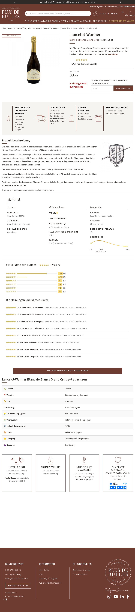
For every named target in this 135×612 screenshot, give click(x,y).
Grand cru (69, 401)
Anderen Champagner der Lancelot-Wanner (67, 370)
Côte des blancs (72, 395)
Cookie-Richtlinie (80, 574)
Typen (64, 21)
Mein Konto (44, 570)
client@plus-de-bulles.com (16, 578)
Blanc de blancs (71, 413)
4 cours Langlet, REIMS (14, 596)
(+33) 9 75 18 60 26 (13, 570)
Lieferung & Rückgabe (48, 578)
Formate (74, 21)
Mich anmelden (123, 88)
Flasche (68, 388)
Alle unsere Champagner (38, 21)
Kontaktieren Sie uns (18, 585)
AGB (41, 574)
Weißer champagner (73, 432)
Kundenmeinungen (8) (84, 64)
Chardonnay (70, 445)
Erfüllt (67, 426)
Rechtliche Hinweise (81, 570)
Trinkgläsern (100, 21)
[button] (5, 599)
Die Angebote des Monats (121, 21)
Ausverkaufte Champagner (50, 582)
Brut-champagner (72, 407)
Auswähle (86, 21)
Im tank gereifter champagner (78, 419)
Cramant (84, 395)
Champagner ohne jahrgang (77, 438)
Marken (56, 21)
